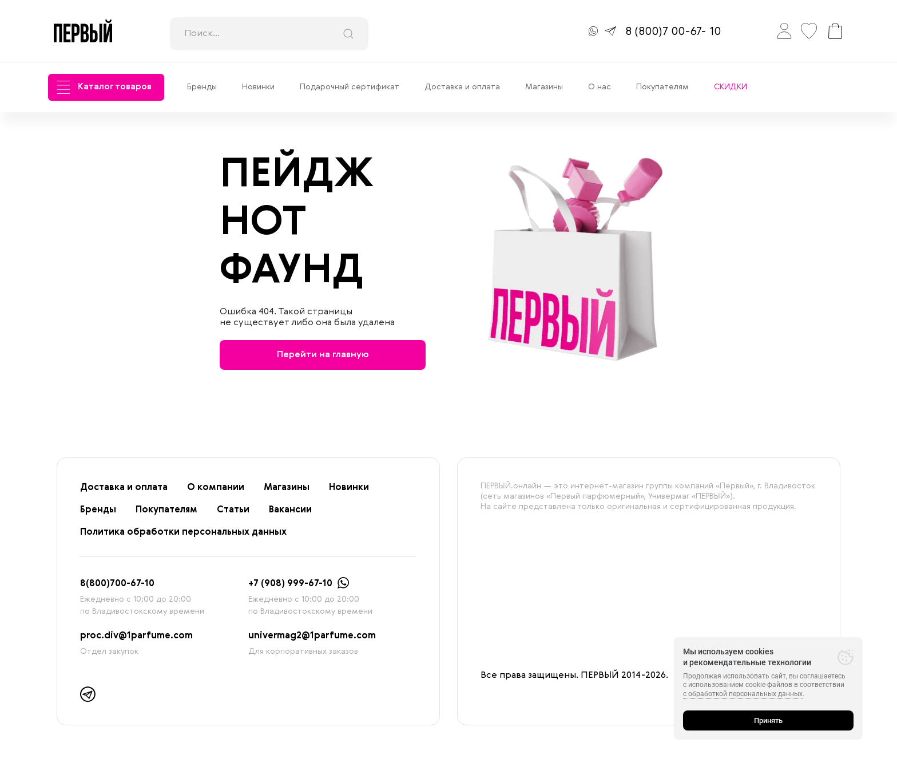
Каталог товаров (104, 87)
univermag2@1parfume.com (312, 636)
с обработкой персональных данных (743, 694)
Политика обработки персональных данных (183, 532)
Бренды (202, 87)
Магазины (544, 87)
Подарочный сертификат (349, 87)
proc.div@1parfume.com (136, 636)
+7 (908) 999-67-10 (290, 584)
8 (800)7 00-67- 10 (673, 32)
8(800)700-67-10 (117, 584)
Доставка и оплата (462, 87)
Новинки (258, 87)
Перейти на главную (323, 355)
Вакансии (290, 510)
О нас (599, 87)
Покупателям (662, 87)
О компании (215, 487)
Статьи (233, 510)
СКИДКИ (730, 87)
